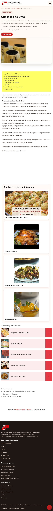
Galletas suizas (5, 475)
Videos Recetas (16, 8)
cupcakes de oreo (8, 391)
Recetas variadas (6, 458)
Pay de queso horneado (8, 466)
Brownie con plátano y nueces (12, 396)
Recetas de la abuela (7, 492)
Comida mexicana (6, 443)
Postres (3, 446)
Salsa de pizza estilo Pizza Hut (9, 478)
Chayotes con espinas (7, 469)
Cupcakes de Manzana (10, 394)
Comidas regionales (6, 486)
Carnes (3, 449)
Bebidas (3, 495)
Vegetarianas (5, 455)
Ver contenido (7, 34)
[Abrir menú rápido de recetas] (49, 507)
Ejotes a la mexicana (7, 472)
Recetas (8, 8)
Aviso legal (4, 508)
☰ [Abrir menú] (50, 3)
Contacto (22, 508)
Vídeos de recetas (6, 489)
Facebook (4, 498)
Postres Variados (20, 391)
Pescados (4, 452)
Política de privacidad (13, 508)
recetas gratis (31, 391)
